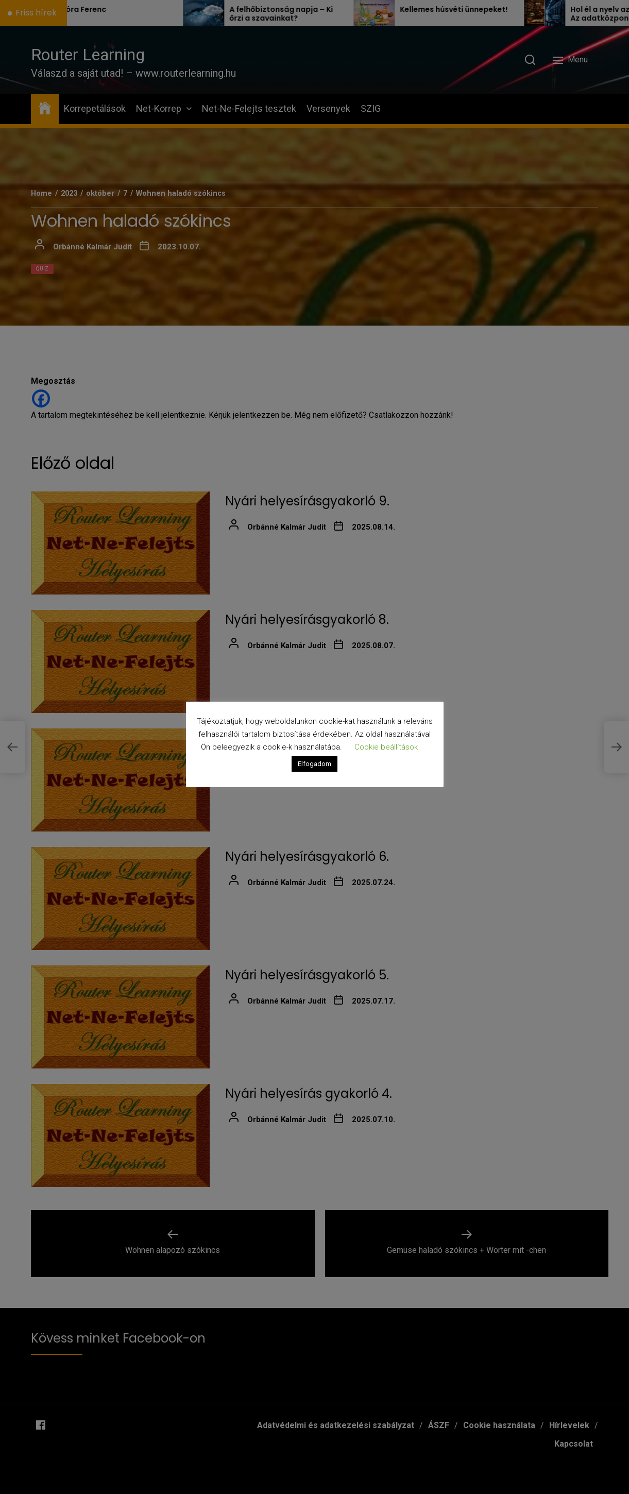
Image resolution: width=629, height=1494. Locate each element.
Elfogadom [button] (314, 764)
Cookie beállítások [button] (386, 747)
